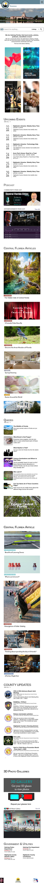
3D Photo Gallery (14, 809)
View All (37, 209)
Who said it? (17, 472)
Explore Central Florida (22, 505)
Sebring (13, 6)
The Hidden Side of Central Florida (16, 298)
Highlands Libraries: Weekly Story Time (26, 126)
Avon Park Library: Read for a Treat (25, 153)
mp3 (36, 232)
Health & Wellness (10, 550)
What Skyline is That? (20, 448)
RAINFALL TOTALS (19, 702)
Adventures (8, 295)
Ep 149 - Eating (11, 236)
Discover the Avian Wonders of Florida (18, 347)
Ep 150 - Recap (11, 234)
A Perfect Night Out (12, 676)
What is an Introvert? (12, 577)
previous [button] (16, 229)
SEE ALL (7, 121)
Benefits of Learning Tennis (14, 552)
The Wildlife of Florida (20, 426)
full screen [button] (37, 230)
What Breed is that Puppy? (22, 437)
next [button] (27, 229)
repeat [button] (31, 230)
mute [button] (6, 229)
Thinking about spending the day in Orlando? (20, 651)
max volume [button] (12, 229)
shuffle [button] (34, 230)
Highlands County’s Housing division (25, 726)
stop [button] (23, 229)
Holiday (7, 394)
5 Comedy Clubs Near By (13, 323)
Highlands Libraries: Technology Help (25, 144)
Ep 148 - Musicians (12, 238)
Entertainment (9, 673)
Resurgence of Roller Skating (14, 626)
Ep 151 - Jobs (11, 232)
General (7, 370)
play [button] (20, 229)
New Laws (16, 737)
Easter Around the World (13, 397)
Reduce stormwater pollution (23, 714)
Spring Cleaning (10, 372)
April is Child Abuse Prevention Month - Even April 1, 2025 (26, 748)
